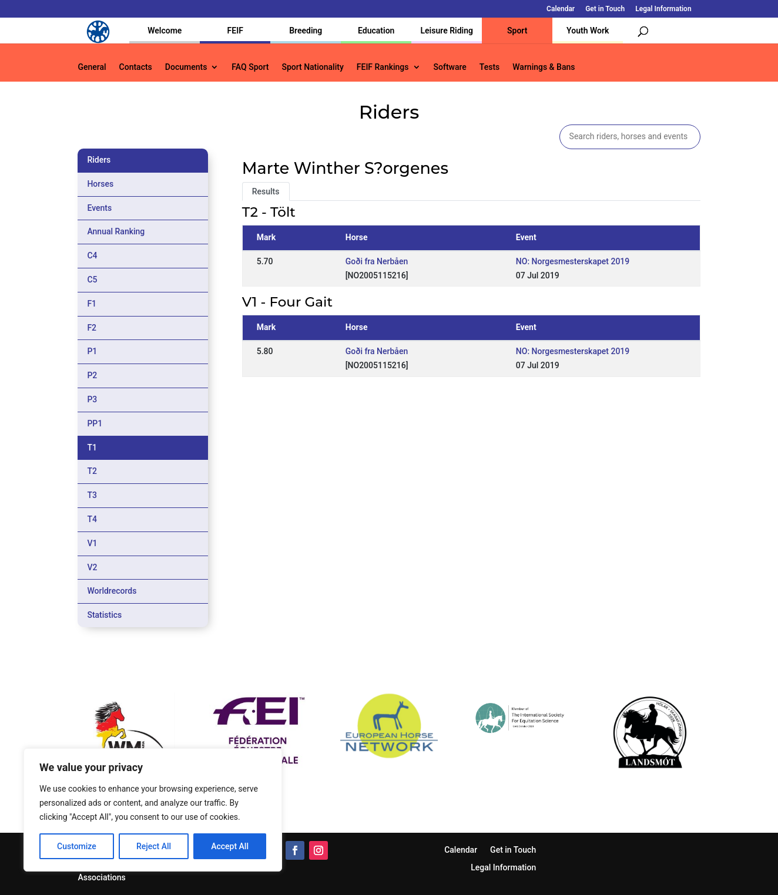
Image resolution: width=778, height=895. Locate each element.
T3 (92, 495)
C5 (92, 279)
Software (450, 67)
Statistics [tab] (104, 615)
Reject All (153, 846)
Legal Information (663, 9)
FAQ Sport (250, 67)
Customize (76, 846)
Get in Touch (605, 9)
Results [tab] (266, 191)
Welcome (164, 30)
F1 (91, 303)
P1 (92, 351)
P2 (92, 375)
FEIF (235, 30)
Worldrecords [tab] (111, 590)
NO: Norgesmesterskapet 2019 (572, 261)
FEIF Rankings (383, 67)
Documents (186, 67)
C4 (92, 255)
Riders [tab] (98, 159)
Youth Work (587, 30)
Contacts (135, 67)
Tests (489, 67)
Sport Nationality (312, 67)
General (92, 67)
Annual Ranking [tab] (116, 231)
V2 (92, 567)
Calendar (560, 9)
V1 (92, 543)
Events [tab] (99, 208)
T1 (92, 447)
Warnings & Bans (543, 67)
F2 (91, 327)
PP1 (94, 423)
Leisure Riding (446, 30)
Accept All (230, 846)
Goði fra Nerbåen (377, 261)
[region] (153, 810)
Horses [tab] (100, 184)
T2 (92, 471)
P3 (92, 399)
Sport (517, 30)
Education (376, 30)
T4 (92, 519)
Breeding (305, 30)
